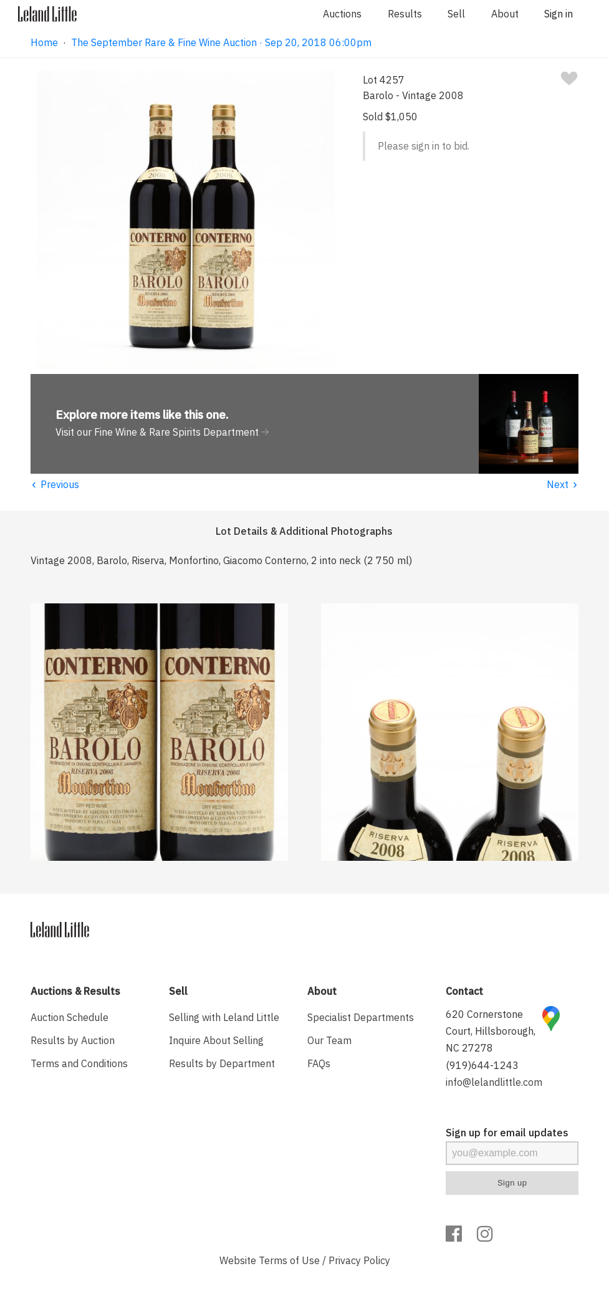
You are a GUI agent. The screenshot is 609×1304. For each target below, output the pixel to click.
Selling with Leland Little (224, 1017)
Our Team (329, 1040)
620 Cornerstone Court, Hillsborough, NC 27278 (490, 1031)
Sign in (558, 13)
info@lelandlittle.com (494, 1082)
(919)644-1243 (482, 1065)
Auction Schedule (69, 1017)
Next (562, 484)
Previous (55, 484)
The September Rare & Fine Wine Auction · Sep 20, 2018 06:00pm (221, 42)
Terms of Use (289, 1260)
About (505, 13)
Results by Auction (73, 1040)
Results (405, 13)
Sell (456, 13)
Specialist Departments (360, 1017)
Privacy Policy (359, 1260)
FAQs (318, 1063)
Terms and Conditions (79, 1063)
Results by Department (222, 1063)
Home (44, 42)
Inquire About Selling (216, 1040)
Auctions (342, 13)
